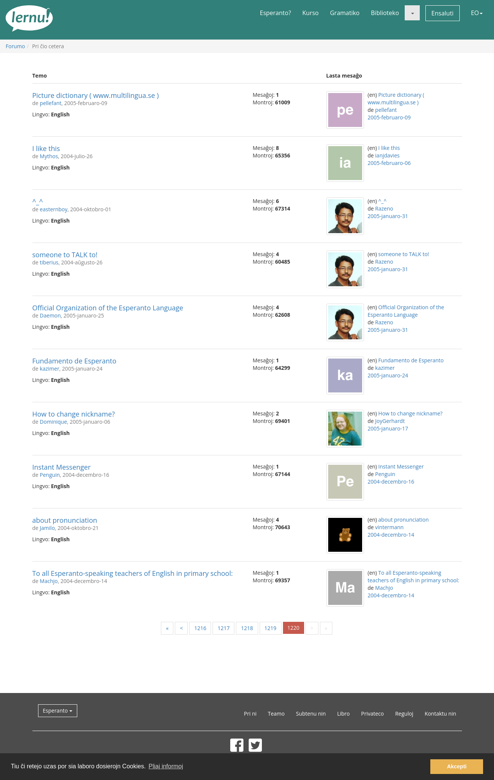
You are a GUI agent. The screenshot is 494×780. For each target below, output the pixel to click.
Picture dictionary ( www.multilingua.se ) (95, 95)
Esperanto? (275, 13)
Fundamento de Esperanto (74, 360)
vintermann (389, 527)
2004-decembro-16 (391, 481)
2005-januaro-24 (388, 375)
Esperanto (57, 710)
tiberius (49, 262)
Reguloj (404, 713)
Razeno (384, 208)
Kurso (310, 13)
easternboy (53, 209)
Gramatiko (345, 13)
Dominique (53, 421)
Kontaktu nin (440, 713)
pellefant (50, 103)
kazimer (50, 368)
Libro (343, 713)
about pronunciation (64, 520)
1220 (294, 627)
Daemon (50, 315)
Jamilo (47, 527)
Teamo (276, 713)
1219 (271, 628)
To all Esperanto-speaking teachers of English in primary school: (132, 573)
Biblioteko (385, 13)
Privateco (372, 713)
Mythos (49, 156)
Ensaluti (442, 13)
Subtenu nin (311, 713)
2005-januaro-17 (388, 428)
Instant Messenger (61, 467)
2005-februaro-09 (389, 117)
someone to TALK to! (65, 254)
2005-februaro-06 (389, 162)
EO (477, 13)
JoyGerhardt (390, 420)
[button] (412, 12)
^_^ (37, 201)
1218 (247, 628)
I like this (46, 148)
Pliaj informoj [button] (165, 766)
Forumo (15, 46)
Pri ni (250, 713)
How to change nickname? (73, 413)
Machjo (49, 581)
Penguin (50, 474)
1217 (223, 628)
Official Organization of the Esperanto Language (108, 307)
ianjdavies (387, 155)
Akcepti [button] (456, 766)
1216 (200, 628)
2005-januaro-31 (388, 216)
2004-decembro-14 (391, 534)
